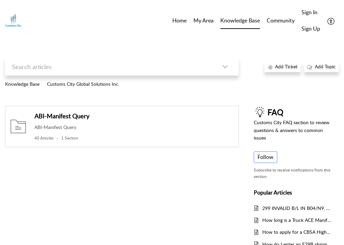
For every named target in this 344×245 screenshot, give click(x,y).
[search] (108, 67)
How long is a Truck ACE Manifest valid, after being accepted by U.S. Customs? (297, 220)
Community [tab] (281, 20)
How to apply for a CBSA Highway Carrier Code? (297, 232)
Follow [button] (265, 157)
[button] (331, 21)
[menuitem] (311, 13)
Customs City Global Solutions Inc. (83, 84)
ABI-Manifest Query (61, 116)
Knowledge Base (22, 84)
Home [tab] (179, 20)
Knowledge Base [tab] (240, 20)
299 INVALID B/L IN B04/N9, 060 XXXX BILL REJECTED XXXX (297, 208)
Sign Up (310, 28)
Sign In (309, 12)
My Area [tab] (203, 20)
